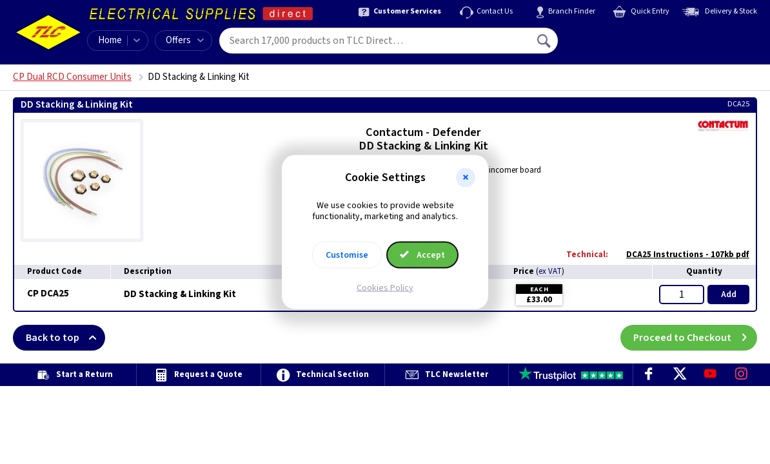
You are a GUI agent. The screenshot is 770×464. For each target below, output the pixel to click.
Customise (347, 254)
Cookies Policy (385, 287)
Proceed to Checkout (695, 338)
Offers (185, 40)
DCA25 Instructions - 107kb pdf (681, 254)
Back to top (65, 338)
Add (728, 294)
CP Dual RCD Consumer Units (72, 77)
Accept (422, 254)
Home (110, 40)
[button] (465, 178)
